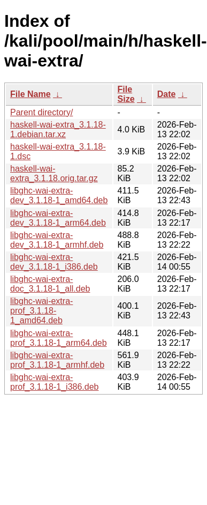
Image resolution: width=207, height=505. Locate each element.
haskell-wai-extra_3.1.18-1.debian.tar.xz (58, 129)
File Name (30, 94)
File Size (126, 94)
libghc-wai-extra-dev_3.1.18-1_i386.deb (54, 261)
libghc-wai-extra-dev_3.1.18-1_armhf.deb (56, 240)
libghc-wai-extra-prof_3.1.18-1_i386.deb (54, 382)
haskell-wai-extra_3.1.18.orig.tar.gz (54, 173)
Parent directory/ (41, 112)
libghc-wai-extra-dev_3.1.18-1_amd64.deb (59, 195)
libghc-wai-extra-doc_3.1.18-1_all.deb (50, 283)
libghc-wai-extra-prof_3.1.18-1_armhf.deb (57, 360)
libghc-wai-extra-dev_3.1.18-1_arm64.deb (58, 218)
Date (166, 94)
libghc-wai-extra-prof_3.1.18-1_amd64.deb (41, 310)
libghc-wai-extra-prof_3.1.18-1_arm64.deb (58, 338)
